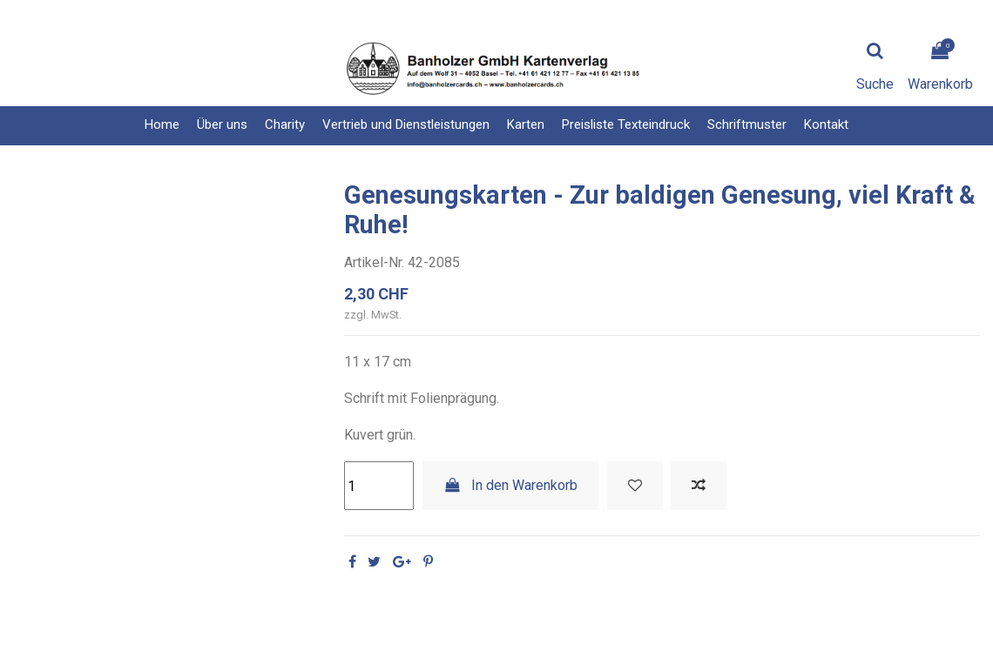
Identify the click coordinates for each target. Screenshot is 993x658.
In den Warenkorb (510, 485)
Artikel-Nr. (374, 262)
